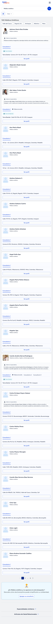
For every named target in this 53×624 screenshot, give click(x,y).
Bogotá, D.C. (18, 23)
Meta (43, 23)
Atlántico (36, 23)
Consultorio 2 (28, 375)
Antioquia (28, 23)
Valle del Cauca (7, 23)
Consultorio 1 (7, 47)
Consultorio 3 (37, 375)
